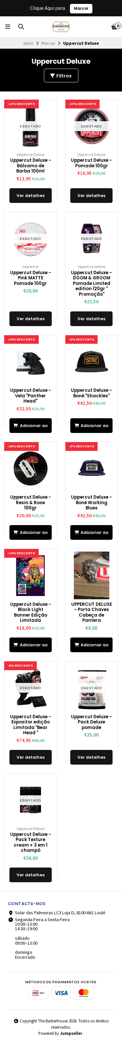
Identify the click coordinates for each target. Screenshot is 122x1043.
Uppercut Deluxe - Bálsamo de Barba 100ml (30, 166)
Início (28, 43)
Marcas (48, 43)
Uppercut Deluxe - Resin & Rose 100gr (30, 503)
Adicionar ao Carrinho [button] (30, 428)
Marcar (81, 8)
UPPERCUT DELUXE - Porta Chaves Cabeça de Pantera (91, 612)
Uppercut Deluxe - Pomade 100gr (91, 163)
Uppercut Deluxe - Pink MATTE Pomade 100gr (30, 278)
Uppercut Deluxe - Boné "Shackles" (91, 393)
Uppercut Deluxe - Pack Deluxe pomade (91, 722)
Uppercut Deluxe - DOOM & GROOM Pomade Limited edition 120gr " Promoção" (91, 283)
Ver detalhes (31, 195)
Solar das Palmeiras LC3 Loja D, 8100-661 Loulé (56, 912)
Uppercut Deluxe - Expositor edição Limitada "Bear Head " (30, 725)
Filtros (60, 76)
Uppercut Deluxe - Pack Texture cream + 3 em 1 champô (30, 842)
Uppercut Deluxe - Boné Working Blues (91, 503)
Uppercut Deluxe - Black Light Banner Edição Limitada (30, 612)
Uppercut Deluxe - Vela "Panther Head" (30, 396)
